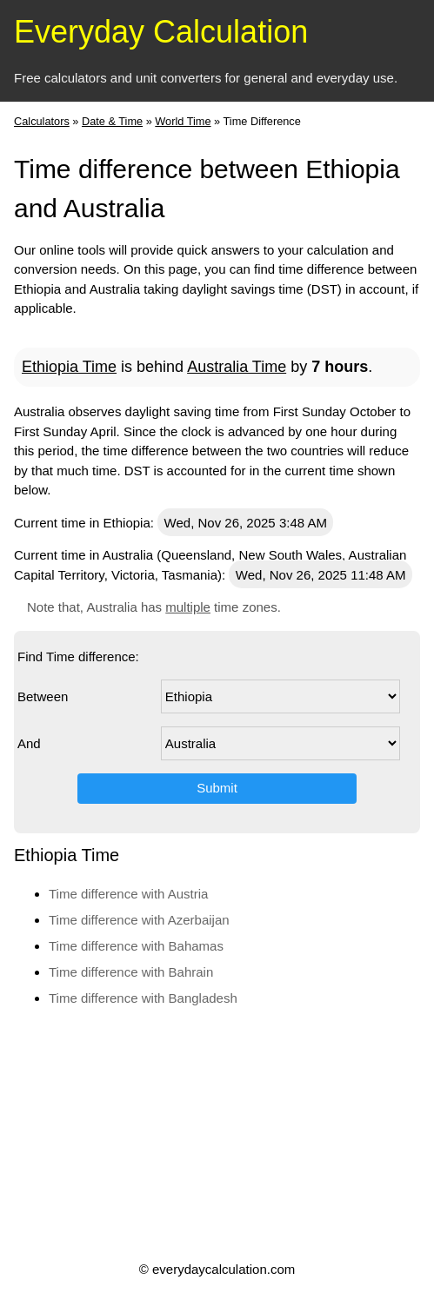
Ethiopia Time (69, 366)
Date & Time (112, 121)
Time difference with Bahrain (131, 972)
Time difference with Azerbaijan (139, 919)
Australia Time (236, 366)
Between (42, 696)
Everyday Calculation (161, 32)
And (29, 743)
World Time (182, 121)
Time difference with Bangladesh (143, 998)
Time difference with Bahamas (136, 945)
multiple (187, 607)
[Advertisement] (214, 1133)
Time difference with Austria (128, 893)
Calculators (42, 121)
